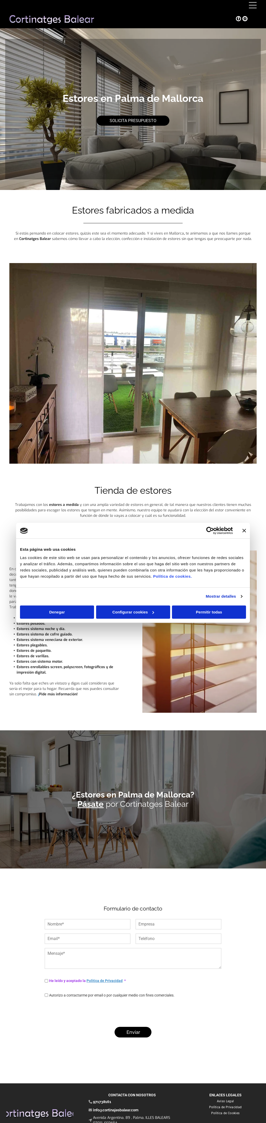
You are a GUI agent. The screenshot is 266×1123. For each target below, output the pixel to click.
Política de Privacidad (105, 981)
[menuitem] (225, 1101)
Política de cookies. (172, 576)
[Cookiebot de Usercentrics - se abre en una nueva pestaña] (210, 531)
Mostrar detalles (221, 596)
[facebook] (238, 19)
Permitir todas (209, 612)
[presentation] (84, 1011)
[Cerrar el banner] (244, 531)
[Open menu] (253, 5)
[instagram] (245, 19)
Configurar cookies (133, 612)
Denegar (57, 612)
